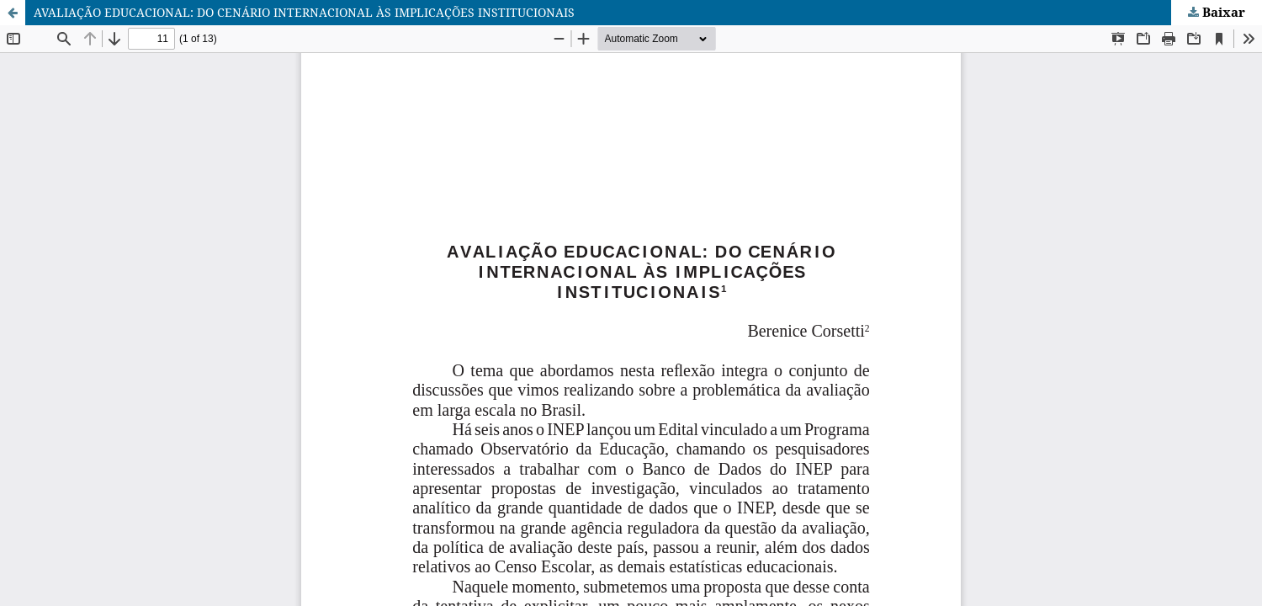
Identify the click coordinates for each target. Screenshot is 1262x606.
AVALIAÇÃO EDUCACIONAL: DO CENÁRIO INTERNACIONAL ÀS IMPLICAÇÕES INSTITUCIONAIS (304, 12)
